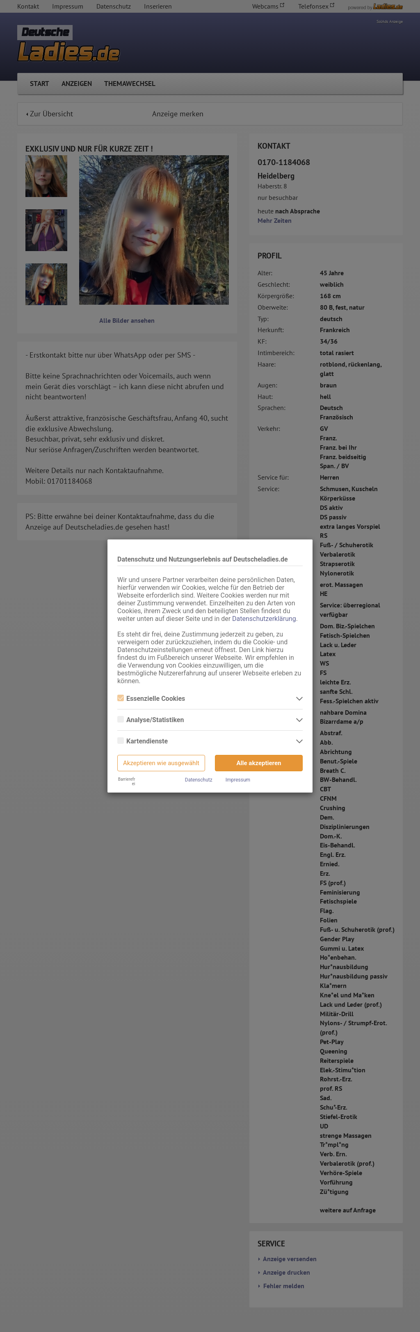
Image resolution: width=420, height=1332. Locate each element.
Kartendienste (142, 741)
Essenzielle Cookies (151, 698)
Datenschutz (198, 780)
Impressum (238, 780)
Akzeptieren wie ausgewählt (161, 763)
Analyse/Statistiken (150, 720)
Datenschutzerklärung (264, 619)
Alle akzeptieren (259, 763)
